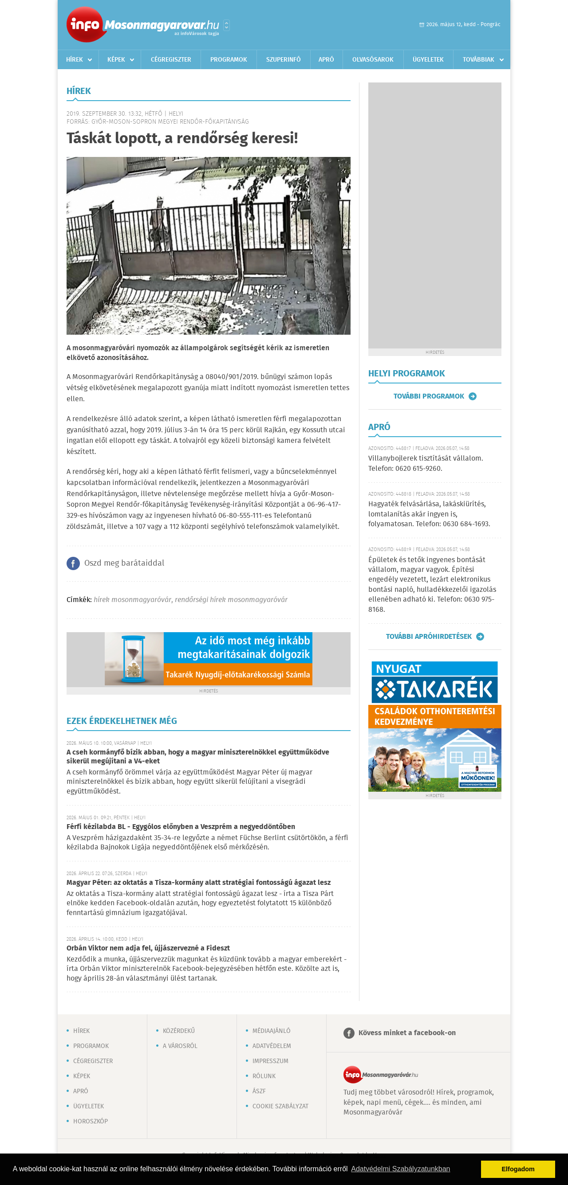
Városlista (226, 25)
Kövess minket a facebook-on (407, 1033)
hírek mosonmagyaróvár (132, 600)
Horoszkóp (90, 1121)
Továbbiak (478, 60)
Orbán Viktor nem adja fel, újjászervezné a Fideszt (148, 948)
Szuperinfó (283, 60)
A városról (180, 1046)
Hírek (74, 60)
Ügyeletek (428, 60)
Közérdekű (179, 1031)
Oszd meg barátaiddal (124, 563)
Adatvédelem (271, 1046)
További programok (429, 396)
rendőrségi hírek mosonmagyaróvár (231, 600)
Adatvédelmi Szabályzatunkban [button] (400, 1169)
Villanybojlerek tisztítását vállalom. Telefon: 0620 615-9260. (425, 463)
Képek (116, 60)
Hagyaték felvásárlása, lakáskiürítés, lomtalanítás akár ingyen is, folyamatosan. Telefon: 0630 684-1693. (429, 514)
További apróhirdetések (429, 637)
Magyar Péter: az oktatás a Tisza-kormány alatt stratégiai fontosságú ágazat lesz (199, 882)
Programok (228, 60)
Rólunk (264, 1076)
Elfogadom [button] (518, 1169)
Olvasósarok (373, 60)
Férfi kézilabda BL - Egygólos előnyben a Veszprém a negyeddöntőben (181, 827)
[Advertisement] (434, 215)
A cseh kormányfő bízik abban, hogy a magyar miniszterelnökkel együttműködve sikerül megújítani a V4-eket (198, 757)
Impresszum (270, 1061)
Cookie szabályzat (280, 1106)
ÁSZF (259, 1091)
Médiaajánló (271, 1031)
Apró (326, 60)
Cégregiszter (171, 60)
